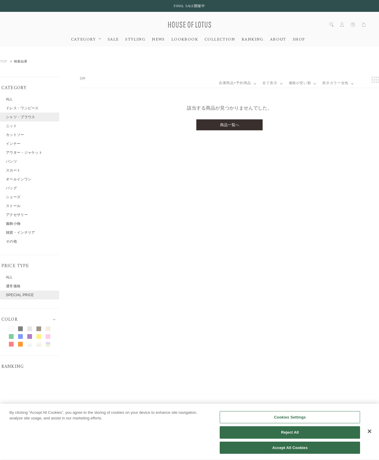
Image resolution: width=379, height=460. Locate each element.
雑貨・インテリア (20, 232)
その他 (11, 241)
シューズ (13, 197)
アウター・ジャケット (24, 152)
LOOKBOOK (184, 40)
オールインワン (18, 179)
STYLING (135, 40)
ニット (11, 126)
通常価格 (13, 286)
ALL (9, 99)
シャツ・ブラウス (20, 117)
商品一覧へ (229, 125)
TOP (3, 61)
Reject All (290, 439)
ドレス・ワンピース (22, 108)
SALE (113, 40)
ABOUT (278, 40)
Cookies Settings (290, 424)
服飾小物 (13, 224)
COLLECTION (220, 40)
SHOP (299, 40)
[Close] (369, 438)
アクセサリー (17, 215)
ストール (13, 206)
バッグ (11, 188)
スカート (13, 170)
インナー (13, 144)
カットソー (15, 135)
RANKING (253, 40)
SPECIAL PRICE (20, 295)
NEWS (158, 40)
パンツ (11, 161)
